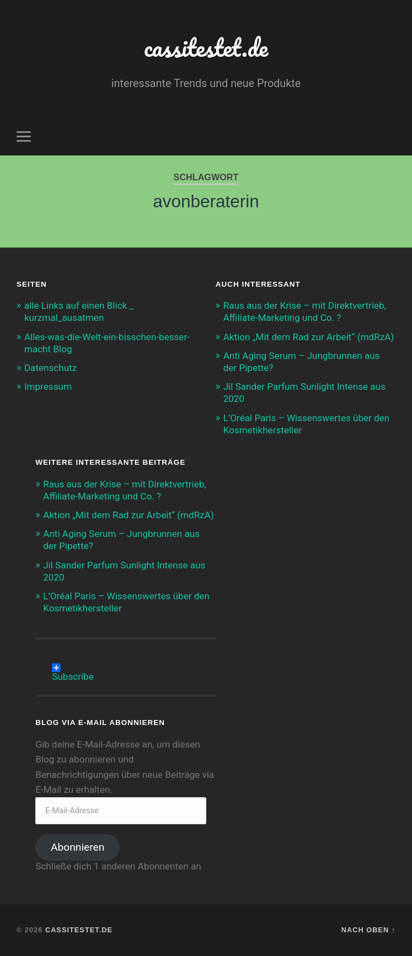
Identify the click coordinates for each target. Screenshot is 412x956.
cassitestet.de (206, 47)
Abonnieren (78, 847)
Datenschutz (50, 367)
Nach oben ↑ (368, 930)
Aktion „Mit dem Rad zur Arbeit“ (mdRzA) (308, 336)
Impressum (48, 386)
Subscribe (73, 667)
